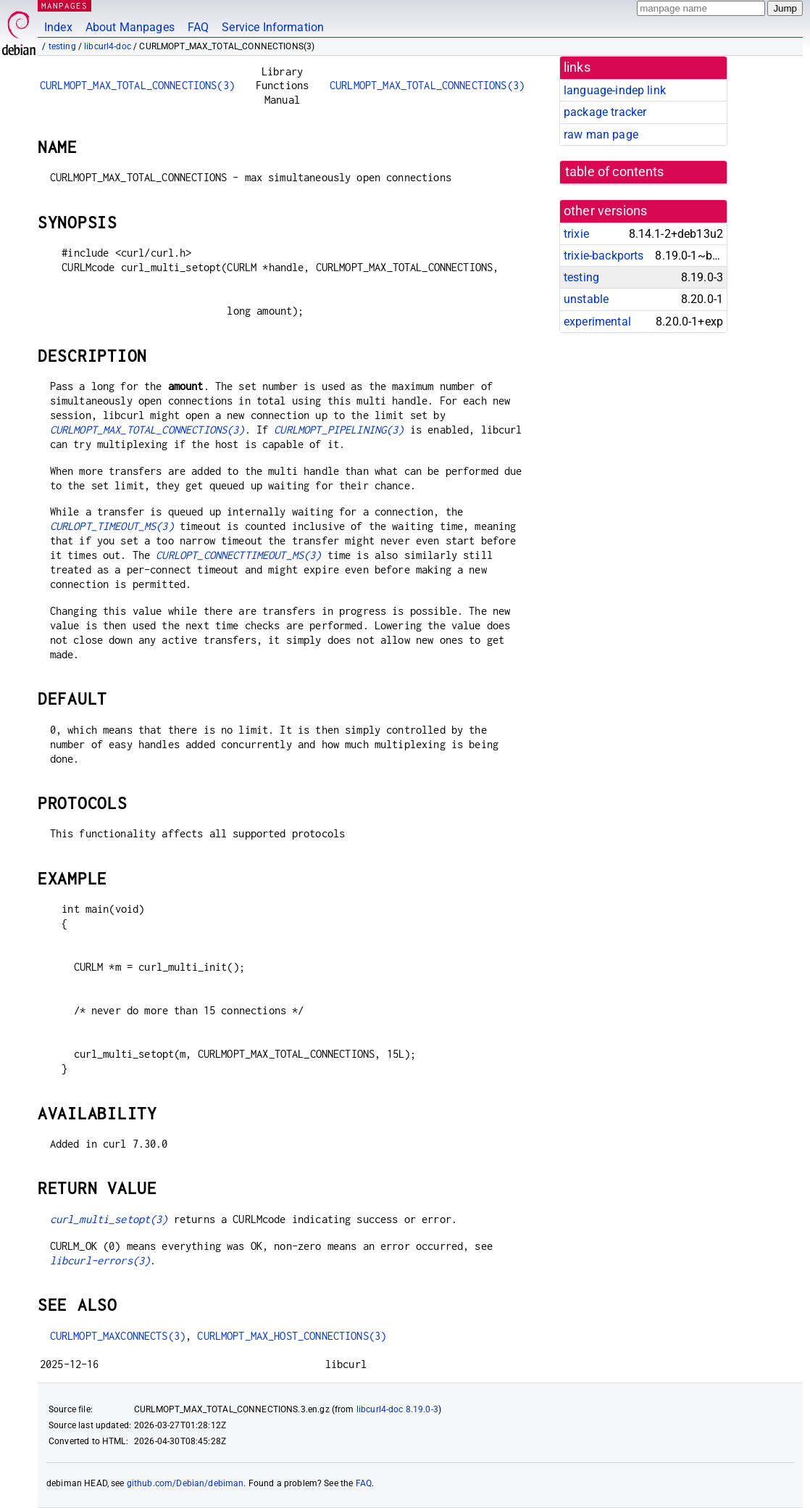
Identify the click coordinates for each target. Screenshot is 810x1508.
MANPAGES (64, 5)
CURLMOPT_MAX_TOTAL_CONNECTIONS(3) (137, 85)
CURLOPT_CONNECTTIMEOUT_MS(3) (238, 555)
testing (62, 46)
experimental (597, 321)
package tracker (605, 112)
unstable (586, 299)
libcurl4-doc (107, 46)
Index (58, 27)
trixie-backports (603, 255)
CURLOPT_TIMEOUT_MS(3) (112, 526)
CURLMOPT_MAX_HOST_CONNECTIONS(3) (291, 1336)
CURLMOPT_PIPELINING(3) (339, 429)
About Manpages (130, 27)
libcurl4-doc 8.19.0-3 (397, 1409)
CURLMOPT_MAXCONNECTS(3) (117, 1336)
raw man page (601, 134)
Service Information (273, 27)
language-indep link (615, 90)
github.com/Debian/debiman (185, 1483)
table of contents (614, 172)
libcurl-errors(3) (100, 1260)
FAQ (198, 27)
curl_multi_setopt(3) (109, 1219)
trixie (576, 234)
